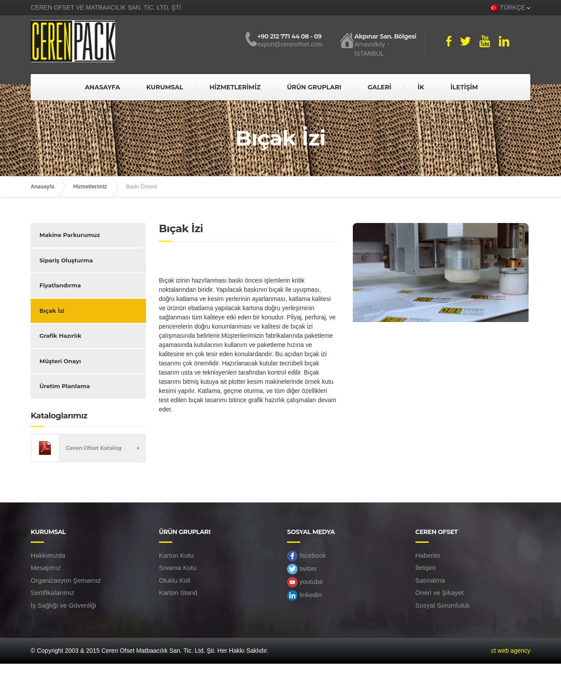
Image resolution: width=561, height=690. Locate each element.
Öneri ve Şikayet (439, 592)
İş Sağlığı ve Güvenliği (63, 605)
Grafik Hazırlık (60, 335)
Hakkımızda (48, 555)
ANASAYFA (102, 87)
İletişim (425, 567)
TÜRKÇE (510, 8)
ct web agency (511, 650)
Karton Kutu (176, 555)
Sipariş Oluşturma (66, 260)
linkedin (304, 595)
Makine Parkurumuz (69, 234)
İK (421, 87)
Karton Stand (178, 592)
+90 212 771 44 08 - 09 (289, 36)
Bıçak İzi (51, 310)
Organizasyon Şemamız (66, 580)
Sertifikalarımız (52, 592)
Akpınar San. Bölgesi (385, 36)
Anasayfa (42, 187)
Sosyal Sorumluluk (442, 605)
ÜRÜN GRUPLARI (314, 87)
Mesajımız (45, 567)
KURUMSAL (164, 87)
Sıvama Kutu (178, 567)
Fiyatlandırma (60, 285)
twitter (302, 569)
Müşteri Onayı (60, 360)
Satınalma (430, 580)
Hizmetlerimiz (90, 187)
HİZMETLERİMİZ (235, 87)
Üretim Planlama (64, 385)
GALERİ (379, 87)
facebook (306, 556)
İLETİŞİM (464, 87)
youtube (305, 582)
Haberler (428, 555)
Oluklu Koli (175, 580)
